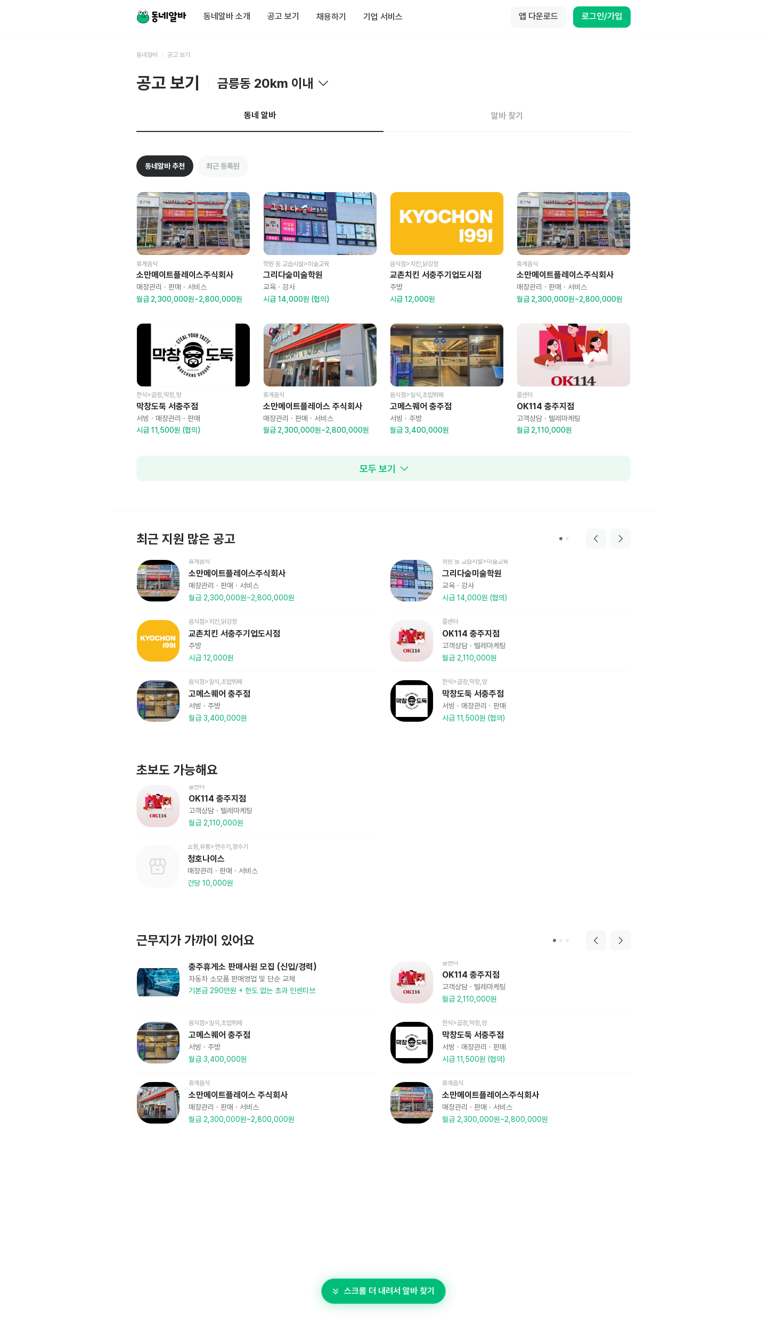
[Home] (161, 17)
